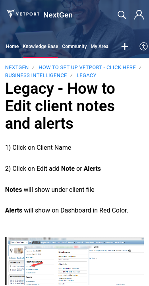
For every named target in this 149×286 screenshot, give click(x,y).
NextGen (17, 67)
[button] (124, 47)
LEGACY (87, 75)
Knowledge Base (40, 46)
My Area (99, 46)
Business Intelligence (36, 75)
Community (74, 46)
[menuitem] (144, 47)
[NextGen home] (22, 13)
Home (12, 46)
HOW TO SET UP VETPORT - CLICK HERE (87, 67)
